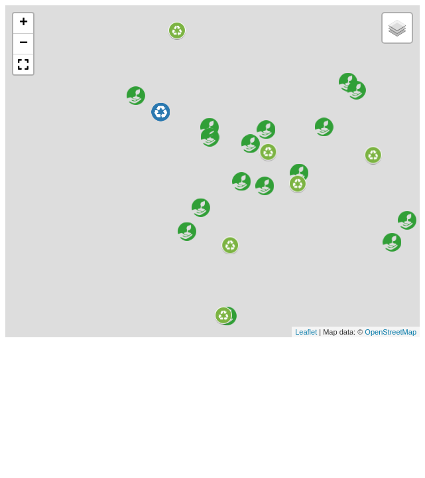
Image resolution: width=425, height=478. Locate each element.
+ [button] (23, 23)
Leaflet (306, 332)
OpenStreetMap (390, 332)
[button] (23, 64)
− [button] (23, 44)
